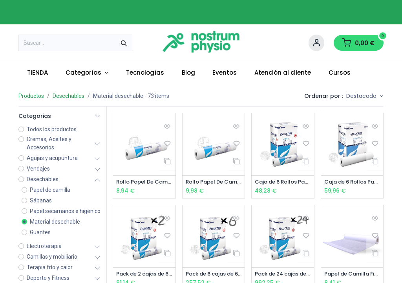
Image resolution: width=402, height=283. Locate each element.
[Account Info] (316, 43)
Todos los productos (52, 129)
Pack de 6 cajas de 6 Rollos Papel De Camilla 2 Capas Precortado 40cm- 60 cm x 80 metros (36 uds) (214, 274)
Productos (31, 96)
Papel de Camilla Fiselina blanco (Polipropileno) (352, 274)
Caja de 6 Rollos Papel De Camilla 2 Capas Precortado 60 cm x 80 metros (283, 182)
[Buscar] (124, 43)
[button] (365, 96)
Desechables (68, 96)
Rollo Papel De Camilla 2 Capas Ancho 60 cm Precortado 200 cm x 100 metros (214, 182)
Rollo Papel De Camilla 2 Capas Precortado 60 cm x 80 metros (144, 182)
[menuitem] (37, 73)
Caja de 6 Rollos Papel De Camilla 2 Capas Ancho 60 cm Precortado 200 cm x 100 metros (352, 182)
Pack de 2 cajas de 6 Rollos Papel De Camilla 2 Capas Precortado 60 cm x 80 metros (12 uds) (144, 274)
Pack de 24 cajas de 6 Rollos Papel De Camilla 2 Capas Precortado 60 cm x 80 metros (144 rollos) (283, 274)
